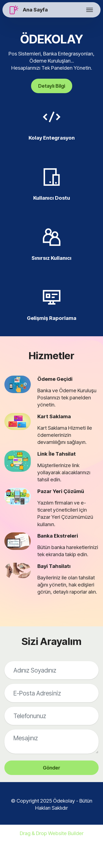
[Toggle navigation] (89, 10)
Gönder (51, 768)
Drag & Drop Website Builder (51, 834)
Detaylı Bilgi (51, 86)
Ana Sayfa (35, 10)
